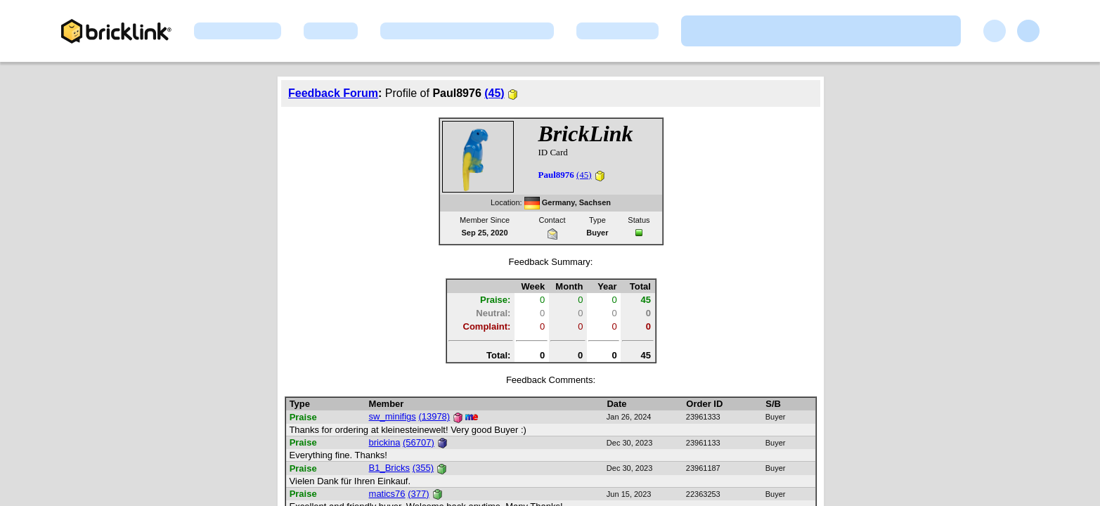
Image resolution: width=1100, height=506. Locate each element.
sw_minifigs (392, 416)
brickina (385, 442)
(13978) (434, 416)
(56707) (418, 442)
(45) (494, 93)
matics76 (387, 493)
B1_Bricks (389, 467)
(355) (423, 467)
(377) (418, 493)
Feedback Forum (333, 93)
